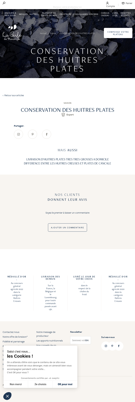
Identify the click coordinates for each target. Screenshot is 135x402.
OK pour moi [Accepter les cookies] (65, 384)
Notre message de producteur (45, 334)
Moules (23, 14)
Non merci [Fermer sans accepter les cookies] (16, 384)
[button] (7, 396)
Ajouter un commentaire (67, 227)
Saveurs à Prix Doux (10, 14)
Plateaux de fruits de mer (49, 14)
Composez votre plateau (118, 33)
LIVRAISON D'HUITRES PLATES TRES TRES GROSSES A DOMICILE (67, 159)
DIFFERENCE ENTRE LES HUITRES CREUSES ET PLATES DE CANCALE (67, 163)
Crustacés (65, 14)
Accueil (43, 33)
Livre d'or (115, 14)
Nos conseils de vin (46, 345)
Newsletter (76, 332)
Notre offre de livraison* (15, 336)
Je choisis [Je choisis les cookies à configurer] (40, 384)
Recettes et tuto (126, 14)
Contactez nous (11, 332)
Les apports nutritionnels (49, 340)
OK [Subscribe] (86, 340)
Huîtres (34, 14)
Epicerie (94, 14)
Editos (53, 33)
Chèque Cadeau (105, 14)
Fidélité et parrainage (14, 341)
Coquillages (80, 14)
